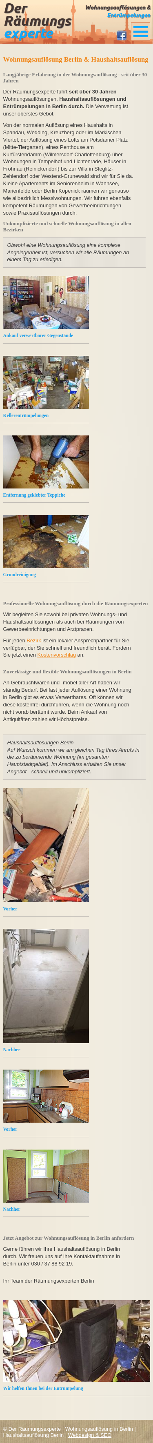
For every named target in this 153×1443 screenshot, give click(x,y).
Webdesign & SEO (89, 1435)
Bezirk (34, 640)
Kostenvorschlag (56, 655)
